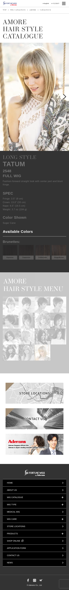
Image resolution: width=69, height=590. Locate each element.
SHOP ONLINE (15, 541)
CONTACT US (13, 555)
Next (64, 97)
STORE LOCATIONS (16, 526)
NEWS (10, 563)
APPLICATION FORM (16, 548)
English (46, 3)
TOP (5, 10)
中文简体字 (56, 3)
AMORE (32, 10)
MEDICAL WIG (13, 512)
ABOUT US (12, 490)
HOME (10, 483)
